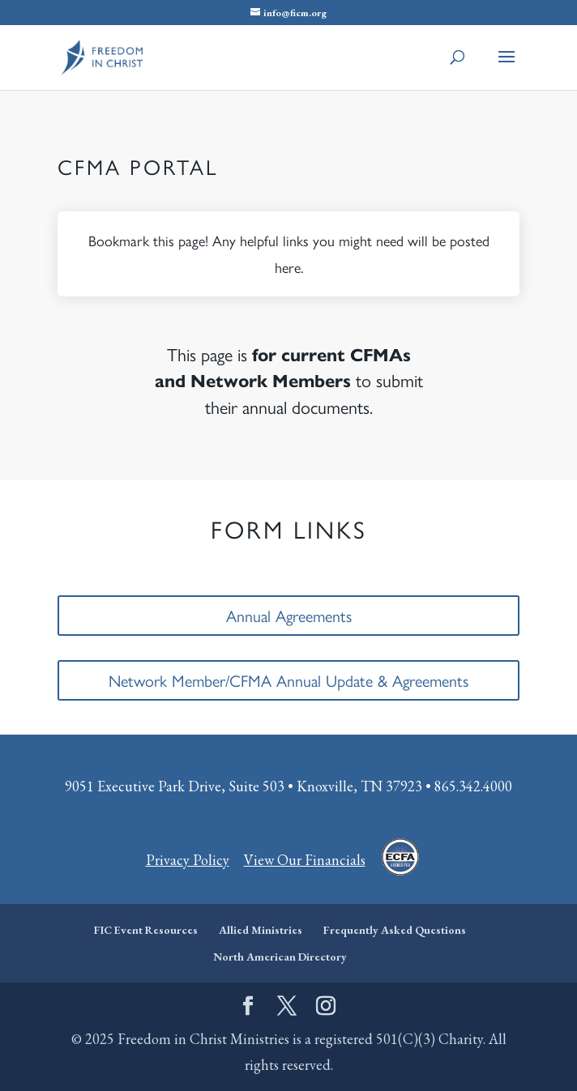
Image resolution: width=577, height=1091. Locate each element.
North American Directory (280, 956)
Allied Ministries (260, 930)
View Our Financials (304, 859)
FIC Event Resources (146, 930)
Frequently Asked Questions (394, 930)
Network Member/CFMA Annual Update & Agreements (288, 680)
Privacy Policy (187, 859)
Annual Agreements (289, 615)
